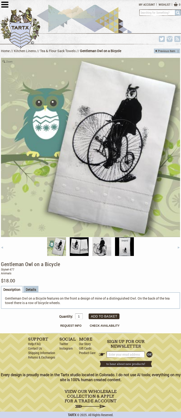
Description (11, 289)
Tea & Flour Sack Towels (58, 51)
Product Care (87, 353)
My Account (147, 4)
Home (5, 51)
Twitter (63, 344)
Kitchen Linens (25, 51)
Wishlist (164, 4)
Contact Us (35, 348)
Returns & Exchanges (41, 357)
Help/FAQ (34, 344)
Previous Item (166, 51)
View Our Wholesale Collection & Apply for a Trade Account (91, 398)
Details (31, 289)
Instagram (66, 348)
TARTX (72, 415)
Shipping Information (41, 353)
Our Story (85, 344)
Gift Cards (85, 348)
